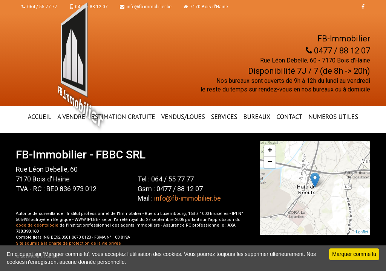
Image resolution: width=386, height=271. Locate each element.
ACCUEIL (39, 117)
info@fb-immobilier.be (146, 6)
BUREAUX (257, 117)
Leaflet (362, 232)
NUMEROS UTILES (333, 117)
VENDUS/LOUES (183, 117)
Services (224, 117)
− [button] (270, 162)
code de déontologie (37, 225)
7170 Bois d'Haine (206, 6)
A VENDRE (71, 117)
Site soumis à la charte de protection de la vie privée (68, 243)
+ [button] (270, 151)
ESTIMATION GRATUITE (123, 117)
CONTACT (289, 117)
